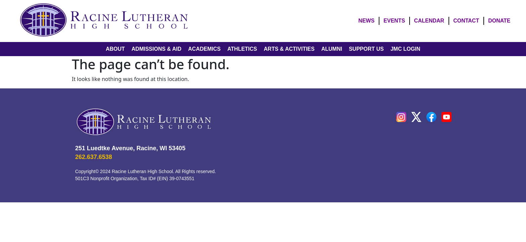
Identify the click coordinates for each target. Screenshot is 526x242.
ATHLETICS (242, 49)
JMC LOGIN (405, 49)
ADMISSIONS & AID (156, 49)
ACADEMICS (204, 49)
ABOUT (115, 49)
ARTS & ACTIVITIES (289, 49)
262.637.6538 (93, 157)
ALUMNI (331, 49)
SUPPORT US (366, 49)
